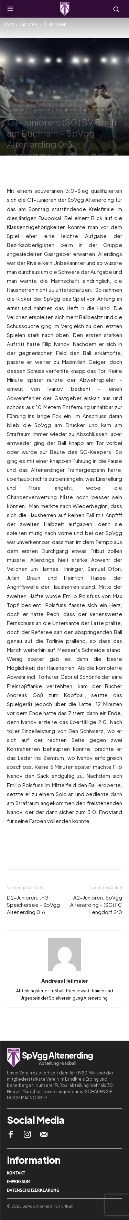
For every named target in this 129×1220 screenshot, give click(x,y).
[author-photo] (64, 971)
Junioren (28, 24)
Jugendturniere (98, 110)
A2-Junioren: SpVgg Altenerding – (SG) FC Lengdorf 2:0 (96, 904)
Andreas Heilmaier (33, 154)
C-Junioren (55, 24)
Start (8, 24)
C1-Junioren (67, 110)
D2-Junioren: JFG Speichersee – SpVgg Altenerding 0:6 (33, 904)
